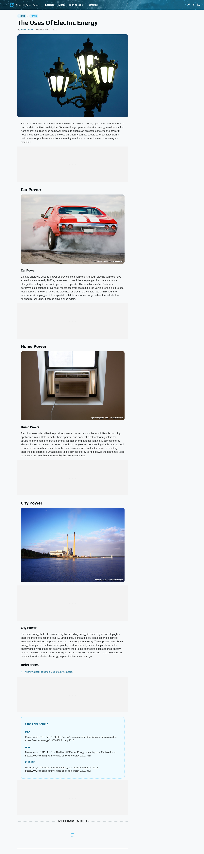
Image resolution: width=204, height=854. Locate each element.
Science (50, 4)
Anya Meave (27, 29)
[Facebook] (189, 4)
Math (61, 4)
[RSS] (199, 4)
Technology (76, 4)
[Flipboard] (194, 4)
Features (92, 4)
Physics (34, 16)
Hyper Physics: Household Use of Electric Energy (48, 672)
